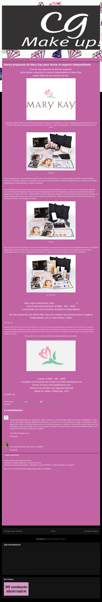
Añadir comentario (12, 455)
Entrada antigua (91, 531)
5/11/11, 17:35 (21, 443)
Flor (11, 416)
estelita (12, 443)
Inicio (53, 531)
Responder (14, 436)
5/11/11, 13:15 (19, 416)
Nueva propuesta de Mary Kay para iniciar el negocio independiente (35, 404)
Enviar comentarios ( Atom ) (56, 539)
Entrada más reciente (13, 531)
